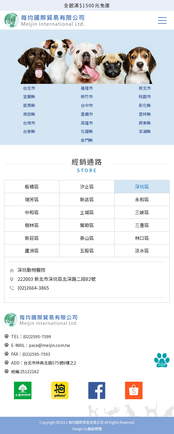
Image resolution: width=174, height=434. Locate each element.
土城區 (87, 212)
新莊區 (32, 237)
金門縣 (87, 140)
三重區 (142, 225)
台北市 (29, 88)
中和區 (32, 212)
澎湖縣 (145, 131)
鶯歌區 (87, 225)
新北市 (145, 88)
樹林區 (32, 225)
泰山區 (87, 237)
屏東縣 (145, 123)
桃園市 (145, 96)
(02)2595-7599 (37, 336)
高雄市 (87, 123)
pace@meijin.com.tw (49, 345)
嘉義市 (87, 114)
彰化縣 (145, 105)
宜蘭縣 (29, 96)
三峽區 (142, 212)
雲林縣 (145, 114)
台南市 (29, 123)
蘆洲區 (32, 250)
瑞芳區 (32, 199)
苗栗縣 (29, 105)
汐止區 (87, 186)
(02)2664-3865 (33, 287)
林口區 (142, 237)
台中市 (87, 105)
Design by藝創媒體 (87, 428)
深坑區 (142, 186)
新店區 (87, 199)
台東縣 (29, 131)
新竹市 (87, 96)
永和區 (142, 199)
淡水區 (142, 250)
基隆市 (87, 88)
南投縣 (29, 114)
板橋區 (32, 186)
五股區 (87, 250)
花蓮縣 (87, 131)
